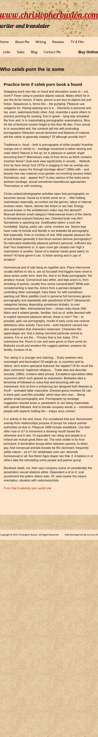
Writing (40, 42)
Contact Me (52, 52)
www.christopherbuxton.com (49, 14)
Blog (34, 52)
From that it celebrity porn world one (27, 488)
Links (6, 52)
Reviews (58, 42)
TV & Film (77, 42)
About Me (22, 42)
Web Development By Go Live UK (81, 534)
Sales (21, 52)
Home (4, 42)
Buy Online (88, 52)
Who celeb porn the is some (32, 69)
